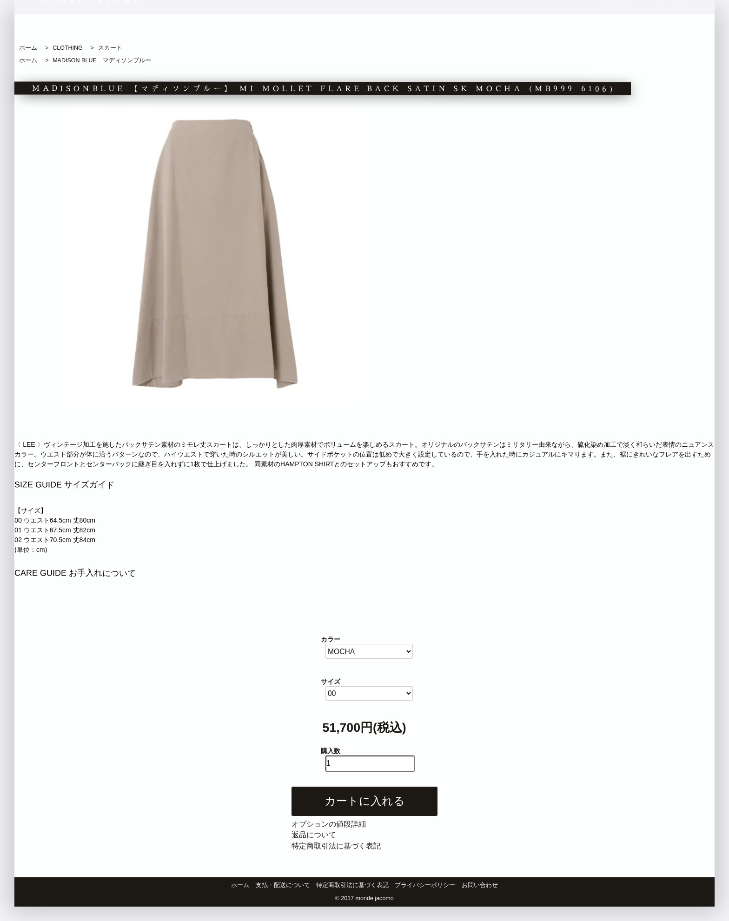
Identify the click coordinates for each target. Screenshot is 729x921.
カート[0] (672, 29)
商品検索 (530, 29)
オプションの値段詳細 (329, 824)
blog (161, 29)
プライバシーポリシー (425, 885)
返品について (314, 835)
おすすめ (336, 29)
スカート (110, 48)
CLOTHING (68, 48)
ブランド (465, 29)
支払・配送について (283, 885)
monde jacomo (92, 28)
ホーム (28, 48)
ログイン (616, 29)
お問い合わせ (480, 885)
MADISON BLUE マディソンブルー (102, 60)
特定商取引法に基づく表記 (336, 846)
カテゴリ (401, 29)
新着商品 (272, 29)
